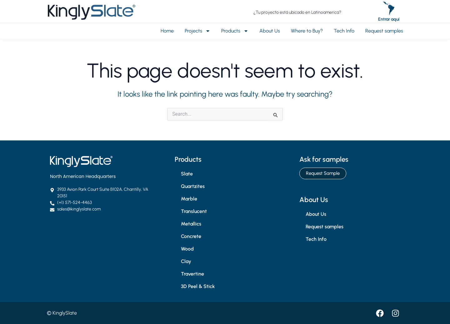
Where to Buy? (307, 31)
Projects (197, 31)
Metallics (191, 224)
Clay (186, 261)
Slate (187, 174)
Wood (187, 249)
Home (167, 31)
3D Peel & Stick (198, 286)
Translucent (194, 211)
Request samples (384, 31)
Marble (189, 199)
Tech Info (344, 31)
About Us (269, 31)
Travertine (192, 274)
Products (234, 31)
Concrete (191, 236)
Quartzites (193, 186)
